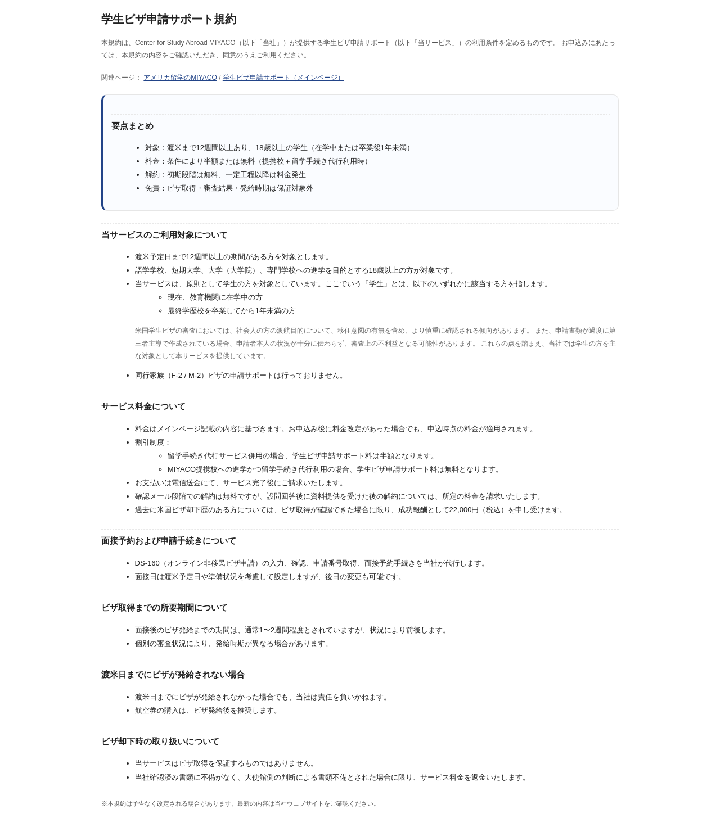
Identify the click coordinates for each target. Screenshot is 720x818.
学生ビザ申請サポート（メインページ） (283, 78)
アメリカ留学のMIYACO (180, 78)
